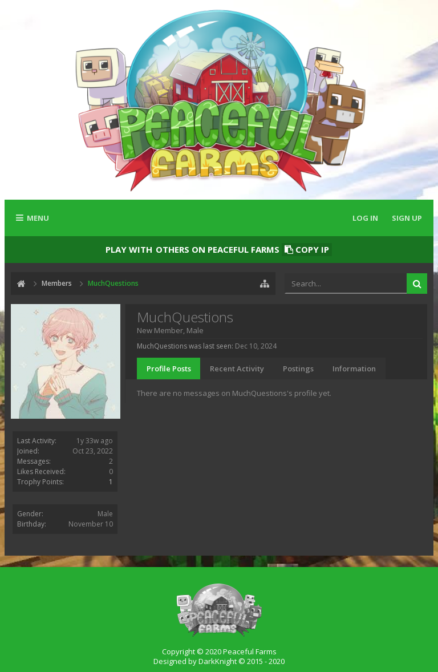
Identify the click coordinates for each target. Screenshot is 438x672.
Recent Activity (237, 368)
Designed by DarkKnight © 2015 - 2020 (219, 661)
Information (354, 368)
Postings (298, 368)
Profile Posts (169, 368)
